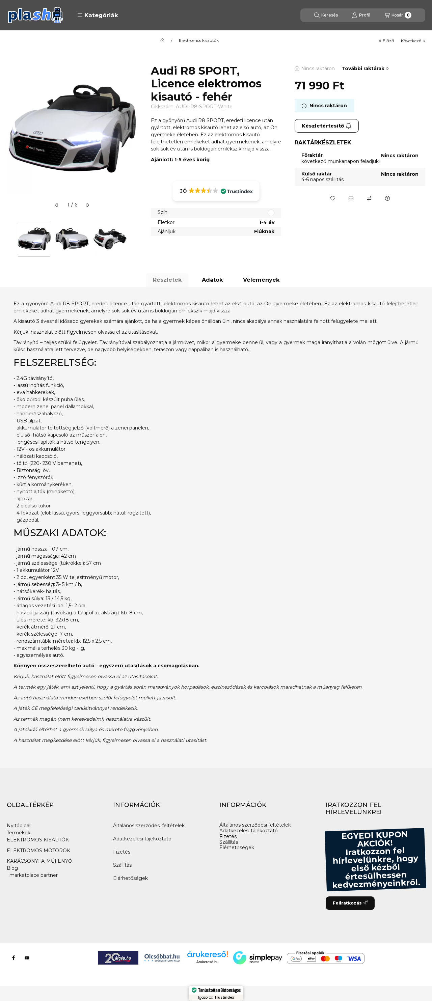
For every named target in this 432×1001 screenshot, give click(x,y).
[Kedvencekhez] (333, 198)
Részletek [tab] (167, 280)
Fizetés (121, 852)
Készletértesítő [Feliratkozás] (327, 126)
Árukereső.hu (207, 962)
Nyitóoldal (18, 826)
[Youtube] (27, 958)
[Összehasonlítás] (369, 198)
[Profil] (361, 15)
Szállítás (122, 865)
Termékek (18, 833)
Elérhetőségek (130, 878)
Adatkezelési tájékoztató (142, 839)
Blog (12, 868)
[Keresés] (326, 15)
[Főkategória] (162, 40)
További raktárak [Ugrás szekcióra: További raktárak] (365, 68)
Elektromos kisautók (199, 40)
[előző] (56, 205)
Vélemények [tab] (261, 280)
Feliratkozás (350, 903)
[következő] (87, 205)
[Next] (134, 239)
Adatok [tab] (212, 280)
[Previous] (10, 239)
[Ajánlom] (351, 198)
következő (413, 40)
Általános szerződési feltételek (149, 826)
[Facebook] (13, 958)
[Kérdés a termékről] (387, 198)
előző (386, 40)
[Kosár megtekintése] (398, 15)
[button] (97, 15)
